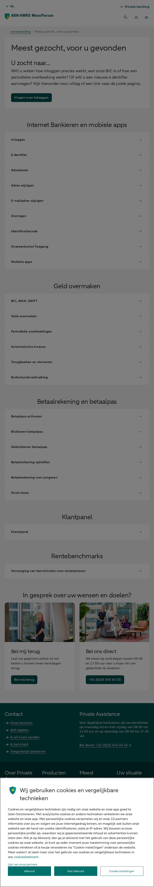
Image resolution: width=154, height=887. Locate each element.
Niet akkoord (75, 871)
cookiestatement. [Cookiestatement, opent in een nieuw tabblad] (26, 857)
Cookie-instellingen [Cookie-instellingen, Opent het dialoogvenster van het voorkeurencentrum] (121, 871)
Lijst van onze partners (22, 864)
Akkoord (29, 871)
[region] (77, 832)
